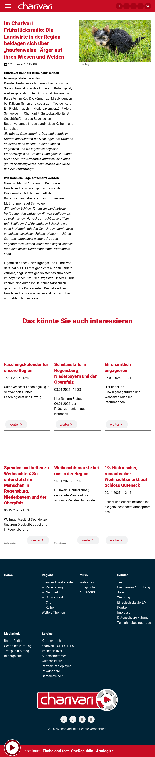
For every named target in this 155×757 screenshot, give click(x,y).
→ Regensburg (52, 587)
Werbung (123, 597)
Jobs (120, 592)
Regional (48, 575)
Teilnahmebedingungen (134, 623)
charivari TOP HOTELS (58, 646)
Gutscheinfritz (52, 661)
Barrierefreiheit (52, 676)
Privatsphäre (51, 671)
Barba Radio (13, 641)
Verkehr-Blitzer (52, 651)
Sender (122, 575)
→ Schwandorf (52, 597)
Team (121, 582)
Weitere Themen (53, 612)
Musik (84, 575)
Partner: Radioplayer (56, 666)
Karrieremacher (52, 641)
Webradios (87, 582)
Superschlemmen (54, 656)
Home (8, 575)
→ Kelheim (49, 607)
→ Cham (48, 602)
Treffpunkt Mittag (16, 651)
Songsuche (87, 587)
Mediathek (12, 634)
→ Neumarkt (51, 592)
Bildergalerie (13, 656)
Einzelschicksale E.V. (132, 602)
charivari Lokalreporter (58, 582)
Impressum (125, 612)
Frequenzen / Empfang (133, 587)
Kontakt (122, 607)
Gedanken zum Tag (18, 646)
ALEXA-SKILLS (90, 592)
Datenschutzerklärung (133, 617)
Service (47, 634)
